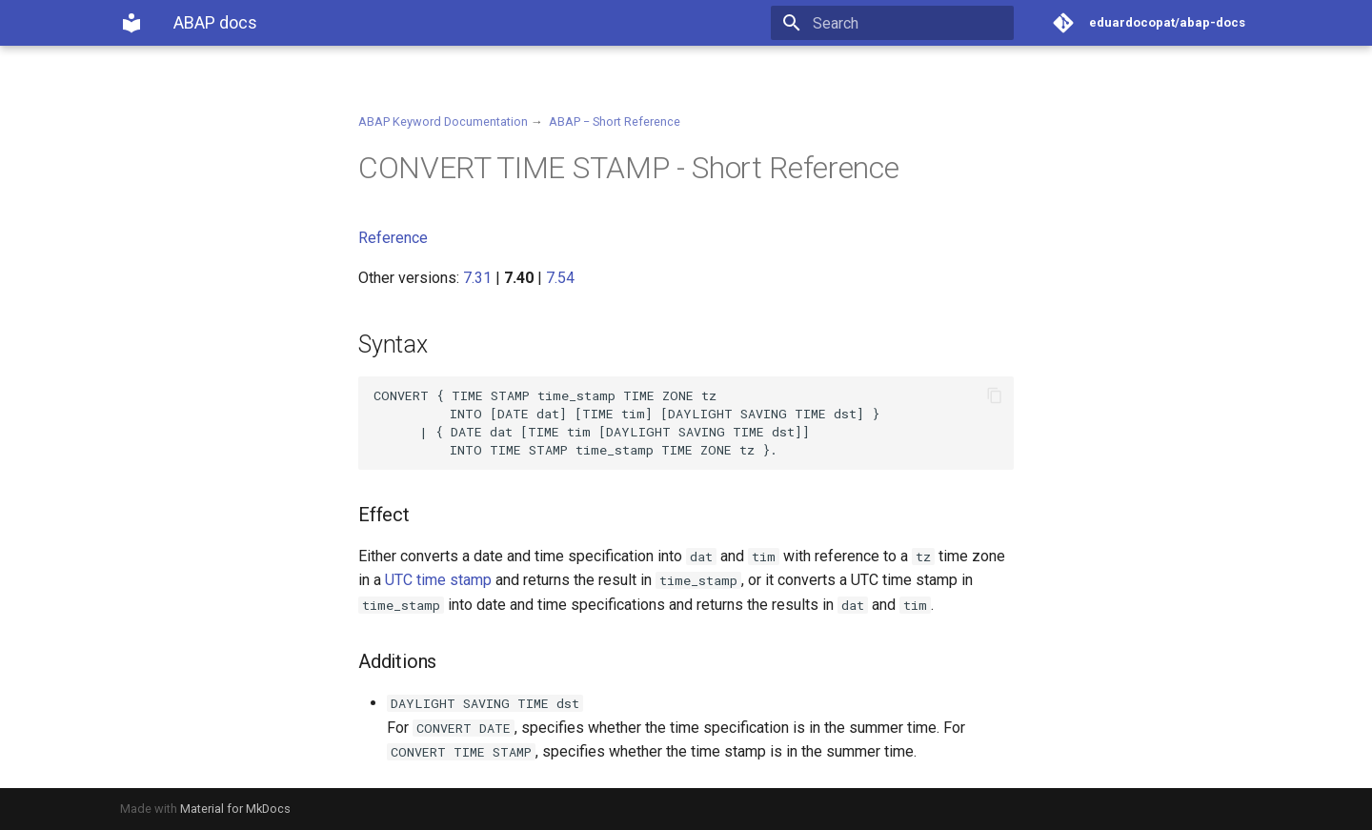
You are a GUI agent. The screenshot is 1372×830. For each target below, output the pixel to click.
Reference (393, 238)
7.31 (477, 278)
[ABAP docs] (131, 23)
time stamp (454, 580)
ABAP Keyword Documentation (443, 121)
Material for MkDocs (235, 808)
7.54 (560, 278)
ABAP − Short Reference (614, 121)
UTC (399, 580)
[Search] (902, 23)
